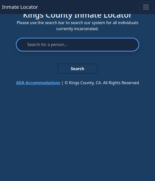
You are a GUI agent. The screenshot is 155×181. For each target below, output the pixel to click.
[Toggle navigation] (146, 7)
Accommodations (38, 82)
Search (77, 68)
